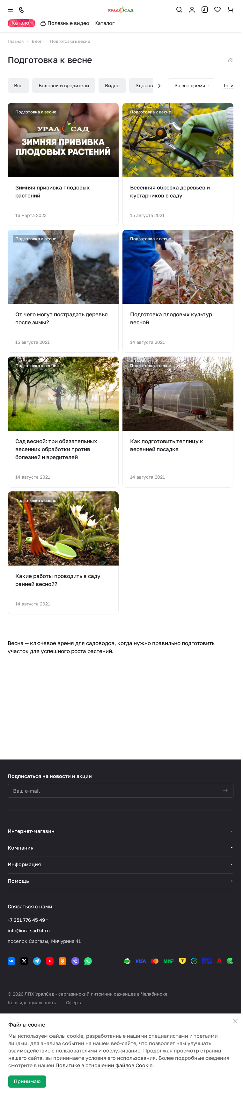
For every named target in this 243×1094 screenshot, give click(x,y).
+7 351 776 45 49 (26, 920)
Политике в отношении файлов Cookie (103, 1065)
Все (18, 85)
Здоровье (147, 85)
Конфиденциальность (32, 1002)
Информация (24, 864)
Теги (228, 85)
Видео (112, 85)
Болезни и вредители (64, 85)
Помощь (18, 881)
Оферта (74, 1002)
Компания (20, 847)
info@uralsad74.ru (29, 930)
